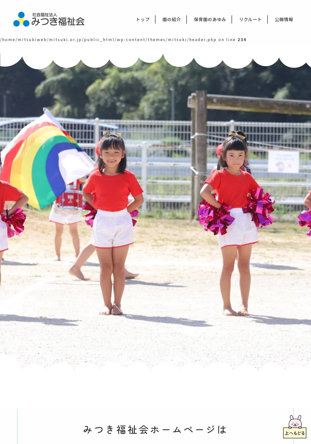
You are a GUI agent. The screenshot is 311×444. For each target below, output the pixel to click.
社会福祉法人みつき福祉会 (52, 18)
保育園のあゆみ (210, 19)
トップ (143, 19)
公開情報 (284, 19)
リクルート (250, 19)
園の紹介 (172, 19)
